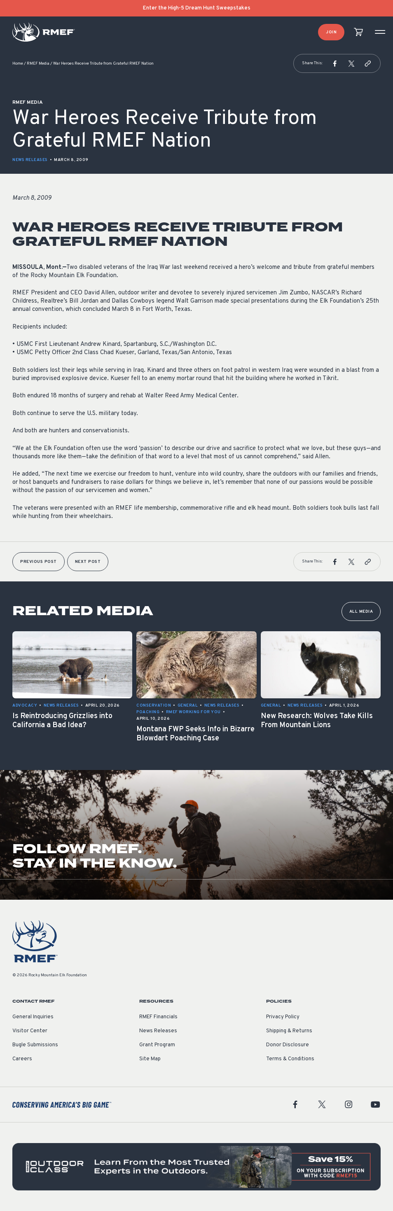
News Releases (30, 160)
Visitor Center (29, 1031)
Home (17, 63)
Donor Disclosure (287, 1045)
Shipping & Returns (289, 1031)
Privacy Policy (282, 1017)
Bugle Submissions (35, 1045)
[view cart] (358, 32)
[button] (335, 63)
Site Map (150, 1059)
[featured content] (196, 1166)
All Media (361, 611)
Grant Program (157, 1045)
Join (331, 32)
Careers (22, 1059)
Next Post (88, 562)
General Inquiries (33, 1017)
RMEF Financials (158, 1017)
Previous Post (38, 562)
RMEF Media (38, 63)
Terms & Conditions (290, 1059)
